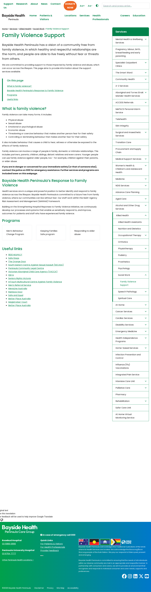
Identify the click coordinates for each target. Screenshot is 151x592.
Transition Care (123, 142)
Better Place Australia (19, 298)
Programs (12, 94)
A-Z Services (122, 85)
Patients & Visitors (46, 17)
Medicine (131, 178)
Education (139, 15)
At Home (131, 304)
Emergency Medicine (131, 331)
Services (84, 15)
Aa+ (82, 5)
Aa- (90, 5)
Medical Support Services (131, 158)
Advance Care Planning (127, 192)
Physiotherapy (132, 248)
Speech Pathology (132, 291)
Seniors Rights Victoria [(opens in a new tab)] (19, 278)
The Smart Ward (131, 72)
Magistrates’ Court (17, 302)
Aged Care (131, 198)
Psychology (124, 268)
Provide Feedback (49, 550)
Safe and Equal (15, 295)
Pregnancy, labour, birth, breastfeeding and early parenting (128, 53)
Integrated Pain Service (127, 374)
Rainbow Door (15, 291)
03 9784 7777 (9, 553)
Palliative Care (131, 387)
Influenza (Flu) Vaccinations (123, 366)
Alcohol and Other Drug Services (131, 207)
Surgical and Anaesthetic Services (131, 134)
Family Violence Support (128, 283)
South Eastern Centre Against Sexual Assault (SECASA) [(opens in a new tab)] (36, 264)
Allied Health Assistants (130, 222)
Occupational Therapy (132, 235)
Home (33, 15)
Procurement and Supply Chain (128, 150)
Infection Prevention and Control (128, 356)
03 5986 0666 (9, 543)
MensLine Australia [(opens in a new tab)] (17, 288)
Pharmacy (121, 394)
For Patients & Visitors (51, 543)
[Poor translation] (1, 521)
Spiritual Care (125, 298)
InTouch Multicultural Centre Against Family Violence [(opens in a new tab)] (35, 281)
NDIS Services (131, 185)
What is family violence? (19, 86)
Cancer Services (131, 311)
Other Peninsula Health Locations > (18, 560)
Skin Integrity (122, 125)
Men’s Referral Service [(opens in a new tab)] (19, 285)
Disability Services (131, 324)
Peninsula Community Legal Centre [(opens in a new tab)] (26, 268)
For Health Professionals (52, 547)
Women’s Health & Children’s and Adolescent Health (131, 169)
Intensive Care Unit (131, 381)
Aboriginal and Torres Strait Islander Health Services (131, 94)
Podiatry (122, 255)
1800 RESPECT (15, 254)
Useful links (12, 99)
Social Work (38, 29)
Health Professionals (101, 17)
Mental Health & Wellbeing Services (131, 41)
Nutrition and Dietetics (129, 228)
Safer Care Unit (123, 407)
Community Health (131, 79)
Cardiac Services (131, 318)
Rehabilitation (131, 401)
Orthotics (123, 241)
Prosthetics (124, 261)
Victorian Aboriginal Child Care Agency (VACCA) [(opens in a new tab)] (32, 271)
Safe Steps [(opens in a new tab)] (13, 258)
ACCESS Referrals (131, 102)
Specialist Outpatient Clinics (131, 64)
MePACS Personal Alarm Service (128, 111)
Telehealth (121, 119)
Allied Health (25, 29)
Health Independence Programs (131, 339)
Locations (70, 15)
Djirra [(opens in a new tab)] (11, 275)
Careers (125, 15)
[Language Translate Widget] (41, 555)
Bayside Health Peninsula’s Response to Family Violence (35, 90)
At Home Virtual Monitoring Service (125, 416)
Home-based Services (131, 347)
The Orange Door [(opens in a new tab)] (17, 261)
